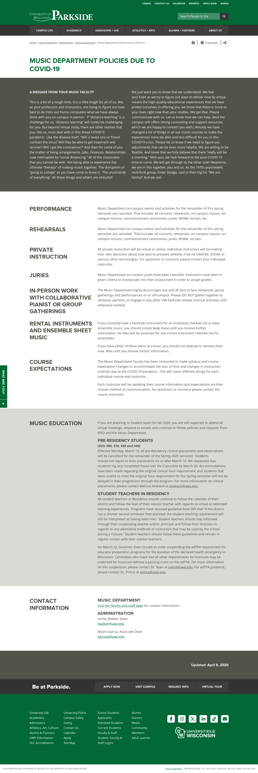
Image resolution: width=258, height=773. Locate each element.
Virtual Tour (212, 687)
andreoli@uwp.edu (183, 486)
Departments (66, 42)
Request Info (179, 687)
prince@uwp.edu (152, 572)
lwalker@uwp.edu (111, 624)
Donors (137, 718)
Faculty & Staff (107, 733)
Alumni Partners (182, 30)
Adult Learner (141, 738)
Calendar (179, 3)
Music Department (85, 42)
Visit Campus (145, 687)
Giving (224, 3)
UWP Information (41, 738)
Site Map (69, 743)
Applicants (105, 718)
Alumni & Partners (42, 733)
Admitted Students (110, 723)
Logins (146, 3)
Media (136, 723)
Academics (74, 30)
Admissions (37, 723)
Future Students (109, 713)
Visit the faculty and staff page (120, 605)
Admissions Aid (107, 30)
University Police (75, 713)
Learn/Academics (48, 42)
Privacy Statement (173, 768)
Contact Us (161, 3)
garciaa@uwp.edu (111, 636)
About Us (215, 30)
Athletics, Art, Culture (44, 728)
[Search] (199, 16)
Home (33, 42)
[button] (209, 42)
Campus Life (44, 30)
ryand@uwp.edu (180, 567)
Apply (67, 738)
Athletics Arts (143, 30)
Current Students (109, 728)
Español (194, 3)
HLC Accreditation (42, 743)
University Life (39, 713)
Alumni (136, 713)
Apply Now (210, 3)
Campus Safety (74, 718)
